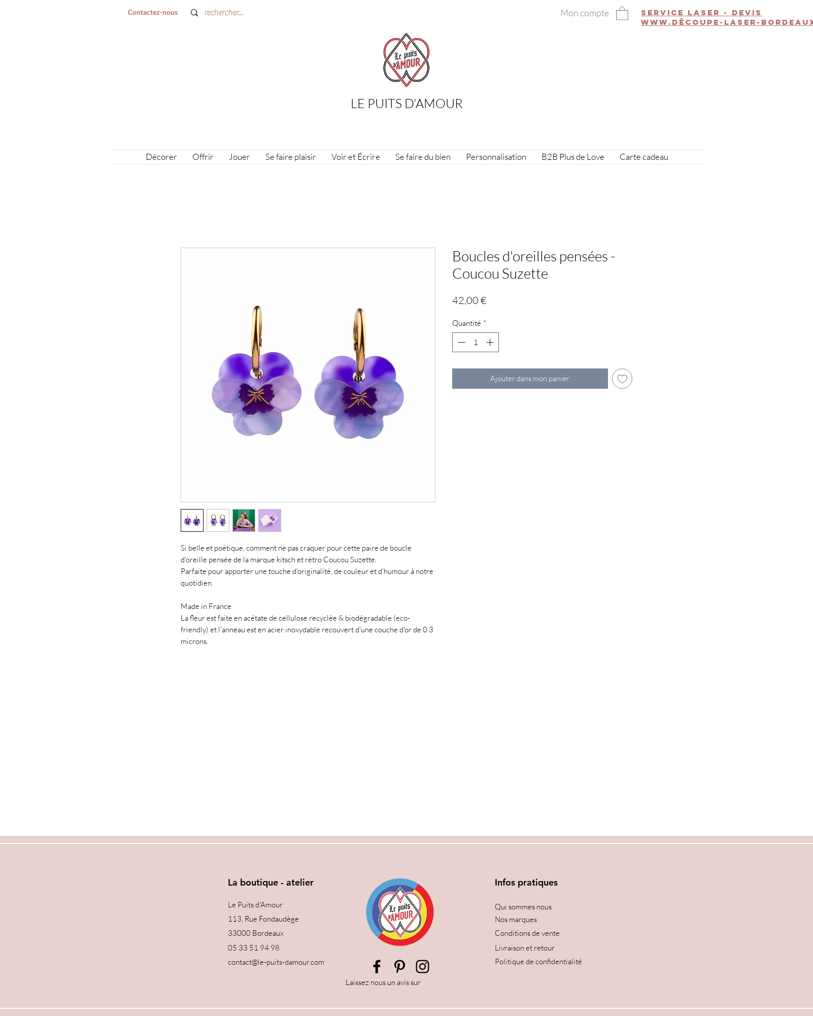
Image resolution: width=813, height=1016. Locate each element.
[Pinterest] (400, 966)
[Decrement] (460, 342)
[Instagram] (422, 966)
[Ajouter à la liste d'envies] (622, 378)
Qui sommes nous (523, 906)
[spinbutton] (475, 342)
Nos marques (516, 919)
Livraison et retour (525, 948)
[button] (622, 13)
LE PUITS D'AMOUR (407, 103)
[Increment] (491, 342)
